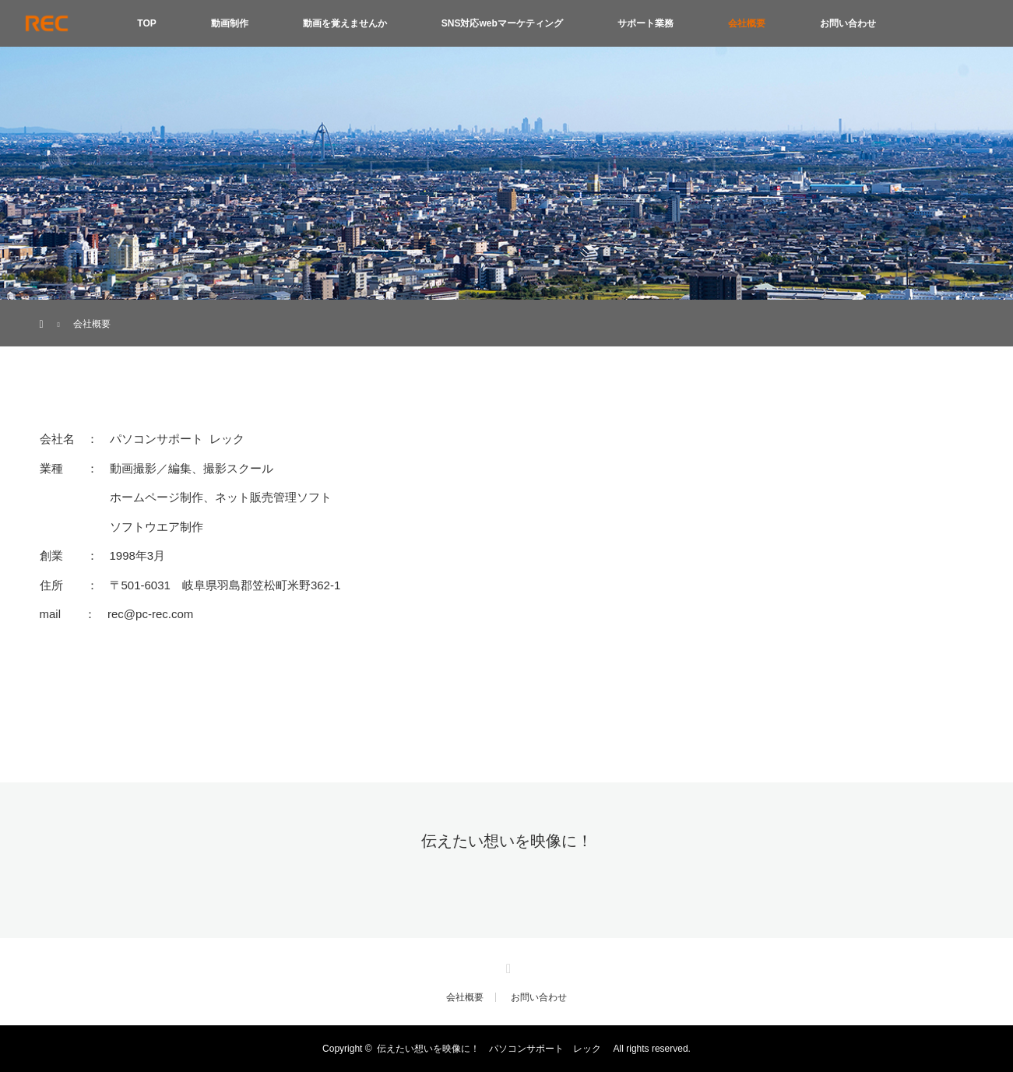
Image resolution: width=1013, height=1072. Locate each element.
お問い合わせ (848, 23)
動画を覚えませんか (345, 23)
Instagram (507, 965)
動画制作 (229, 23)
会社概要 (746, 23)
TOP (146, 23)
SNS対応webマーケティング (502, 23)
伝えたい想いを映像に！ (507, 840)
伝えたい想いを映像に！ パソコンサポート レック (493, 1048)
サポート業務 (645, 23)
